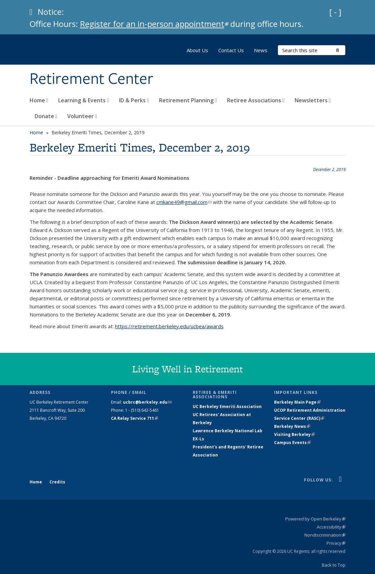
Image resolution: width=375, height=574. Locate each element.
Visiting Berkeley (294, 434)
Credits (57, 482)
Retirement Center (91, 79)
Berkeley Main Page (297, 402)
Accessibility (331, 527)
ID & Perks (134, 100)
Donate (46, 116)
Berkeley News (292, 426)
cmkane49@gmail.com (184, 202)
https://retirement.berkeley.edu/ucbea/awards (169, 326)
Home (39, 100)
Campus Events (292, 442)
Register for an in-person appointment (154, 23)
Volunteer (82, 116)
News (260, 50)
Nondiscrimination (324, 535)
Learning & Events (83, 100)
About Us (197, 50)
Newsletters (313, 100)
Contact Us (231, 50)
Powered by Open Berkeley (315, 519)
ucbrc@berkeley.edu (147, 402)
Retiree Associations (256, 100)
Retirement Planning (188, 100)
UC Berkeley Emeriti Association (227, 406)
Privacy (336, 543)
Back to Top (333, 565)
